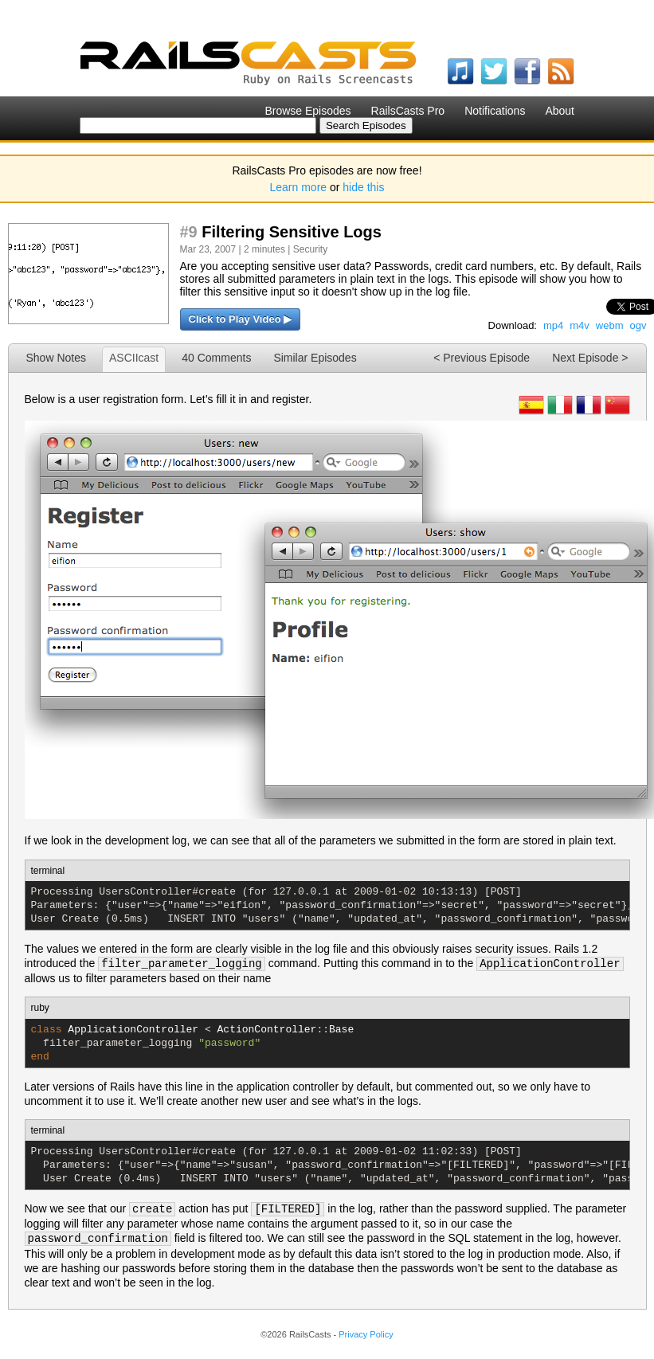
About (559, 110)
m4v (579, 325)
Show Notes (56, 357)
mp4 (553, 325)
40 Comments (216, 357)
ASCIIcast (134, 357)
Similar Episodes (314, 357)
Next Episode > (590, 357)
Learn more (298, 187)
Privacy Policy (366, 1334)
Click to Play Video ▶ (240, 319)
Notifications (494, 110)
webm (610, 325)
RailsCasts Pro (408, 110)
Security (310, 249)
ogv (638, 325)
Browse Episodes (307, 110)
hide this (363, 187)
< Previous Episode (481, 357)
